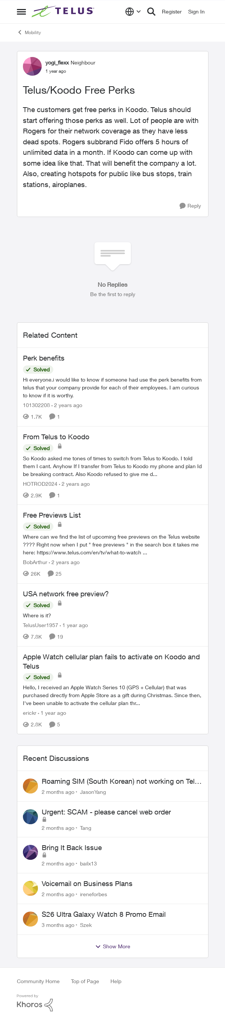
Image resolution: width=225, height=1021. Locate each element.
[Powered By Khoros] (112, 1003)
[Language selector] (133, 11)
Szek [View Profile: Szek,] (86, 925)
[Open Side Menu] (21, 11)
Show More (112, 946)
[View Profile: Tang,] (30, 816)
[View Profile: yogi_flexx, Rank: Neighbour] (32, 66)
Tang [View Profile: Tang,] (85, 827)
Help (115, 981)
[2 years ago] (66, 405)
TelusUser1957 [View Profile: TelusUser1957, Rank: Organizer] (40, 625)
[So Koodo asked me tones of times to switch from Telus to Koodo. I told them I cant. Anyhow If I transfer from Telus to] (112, 466)
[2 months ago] (58, 792)
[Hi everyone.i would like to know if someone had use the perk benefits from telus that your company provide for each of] (112, 387)
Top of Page (85, 981)
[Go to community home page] (64, 12)
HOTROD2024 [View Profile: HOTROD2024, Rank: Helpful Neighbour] (40, 483)
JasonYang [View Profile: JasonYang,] (93, 792)
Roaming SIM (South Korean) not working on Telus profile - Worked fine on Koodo (122, 781)
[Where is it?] (112, 615)
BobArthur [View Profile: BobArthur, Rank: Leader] (35, 562)
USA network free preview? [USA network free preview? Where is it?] (66, 594)
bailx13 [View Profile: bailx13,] (88, 863)
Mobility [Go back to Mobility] (29, 32)
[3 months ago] (58, 925)
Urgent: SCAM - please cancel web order (106, 812)
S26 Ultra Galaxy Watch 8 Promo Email (104, 914)
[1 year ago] (74, 625)
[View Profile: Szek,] (30, 919)
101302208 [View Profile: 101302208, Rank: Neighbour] (36, 405)
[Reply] (190, 206)
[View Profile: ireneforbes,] (30, 888)
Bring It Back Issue (72, 847)
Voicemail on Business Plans (87, 883)
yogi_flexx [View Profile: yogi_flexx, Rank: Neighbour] (57, 62)
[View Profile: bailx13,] (30, 852)
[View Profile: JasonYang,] (30, 785)
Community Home (38, 981)
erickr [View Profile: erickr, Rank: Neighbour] (29, 713)
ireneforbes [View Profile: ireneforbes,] (93, 894)
